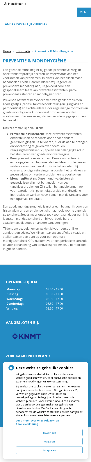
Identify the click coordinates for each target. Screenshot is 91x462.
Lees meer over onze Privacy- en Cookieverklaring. (37, 422)
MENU (84, 12)
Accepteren (49, 450)
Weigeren (49, 441)
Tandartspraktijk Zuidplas (25, 24)
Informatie (23, 51)
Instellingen (49, 432)
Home (7, 51)
